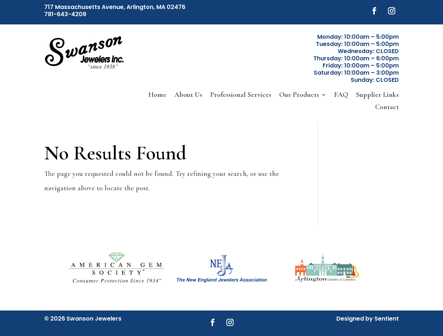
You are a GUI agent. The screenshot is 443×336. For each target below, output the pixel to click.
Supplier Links (377, 95)
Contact (387, 107)
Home (157, 95)
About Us (188, 95)
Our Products (299, 95)
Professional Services (240, 95)
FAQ (341, 95)
